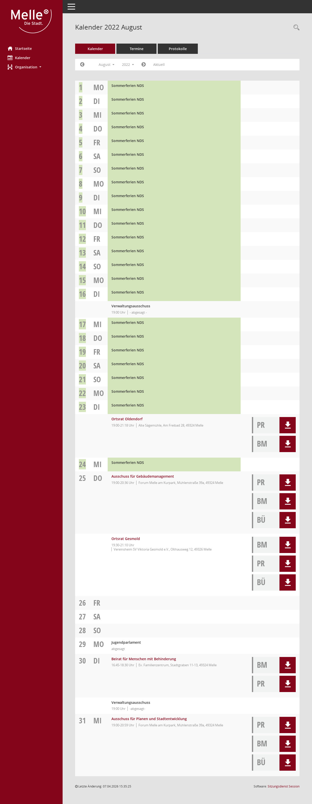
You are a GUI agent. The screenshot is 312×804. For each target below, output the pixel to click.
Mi (97, 115)
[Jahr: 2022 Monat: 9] (143, 64)
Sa (96, 156)
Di (96, 101)
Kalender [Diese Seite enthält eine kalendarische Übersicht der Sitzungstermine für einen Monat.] (19, 57)
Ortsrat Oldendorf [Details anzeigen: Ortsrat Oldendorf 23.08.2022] (126, 419)
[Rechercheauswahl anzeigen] (295, 28)
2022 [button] (128, 64)
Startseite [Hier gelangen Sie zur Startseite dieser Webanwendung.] (20, 48)
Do (97, 128)
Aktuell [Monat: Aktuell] (159, 64)
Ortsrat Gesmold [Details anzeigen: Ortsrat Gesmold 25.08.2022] (125, 538)
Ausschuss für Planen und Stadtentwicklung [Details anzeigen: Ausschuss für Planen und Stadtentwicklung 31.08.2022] (149, 718)
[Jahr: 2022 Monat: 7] (82, 64)
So (97, 170)
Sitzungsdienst (283, 786)
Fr (96, 142)
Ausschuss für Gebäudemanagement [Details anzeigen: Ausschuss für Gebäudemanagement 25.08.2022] (142, 476)
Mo (98, 87)
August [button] (106, 64)
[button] (31, 67)
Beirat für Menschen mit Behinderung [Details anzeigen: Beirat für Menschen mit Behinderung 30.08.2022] (143, 658)
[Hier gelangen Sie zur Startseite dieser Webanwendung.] (31, 21)
